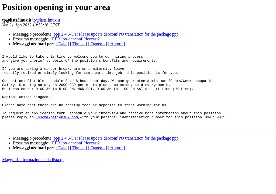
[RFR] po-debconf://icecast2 (75, 39)
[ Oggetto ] (97, 43)
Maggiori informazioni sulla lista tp (33, 174)
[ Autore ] (116, 43)
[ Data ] (62, 43)
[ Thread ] (78, 43)
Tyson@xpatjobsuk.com (57, 129)
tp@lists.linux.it (46, 20)
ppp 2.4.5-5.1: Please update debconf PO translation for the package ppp (116, 34)
